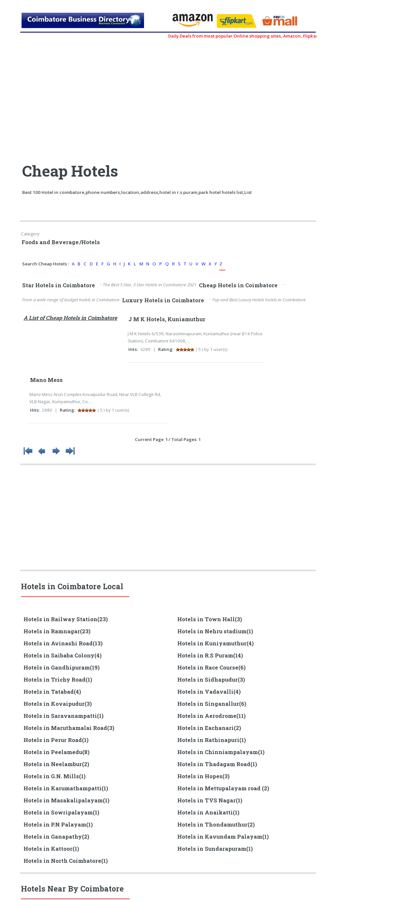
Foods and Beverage (50, 242)
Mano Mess (46, 380)
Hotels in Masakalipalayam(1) (66, 800)
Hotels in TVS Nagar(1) (209, 800)
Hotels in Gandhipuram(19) (62, 667)
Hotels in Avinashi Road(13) (63, 643)
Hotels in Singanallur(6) (211, 703)
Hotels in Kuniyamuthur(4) (215, 643)
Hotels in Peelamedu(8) (56, 752)
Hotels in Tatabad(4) (52, 691)
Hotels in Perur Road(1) (56, 740)
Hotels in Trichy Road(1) (58, 679)
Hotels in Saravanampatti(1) (64, 715)
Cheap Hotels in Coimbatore (238, 285)
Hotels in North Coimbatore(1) (66, 860)
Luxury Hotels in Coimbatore (163, 300)
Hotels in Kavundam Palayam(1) (223, 836)
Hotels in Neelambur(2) (56, 764)
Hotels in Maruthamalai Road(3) (69, 728)
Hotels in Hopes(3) (203, 776)
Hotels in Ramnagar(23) (57, 631)
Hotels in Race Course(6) (211, 667)
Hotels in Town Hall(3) (209, 619)
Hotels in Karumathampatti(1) (66, 788)
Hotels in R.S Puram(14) (210, 655)
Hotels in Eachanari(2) (209, 728)
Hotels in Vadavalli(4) (209, 691)
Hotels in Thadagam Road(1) (217, 764)
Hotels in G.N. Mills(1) (55, 776)
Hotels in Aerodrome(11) (211, 715)
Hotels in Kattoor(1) (51, 848)
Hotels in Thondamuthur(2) (216, 824)
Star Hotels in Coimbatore (58, 285)
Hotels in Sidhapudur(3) (211, 679)
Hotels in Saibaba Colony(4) (63, 655)
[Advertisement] (95, 98)
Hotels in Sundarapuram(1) (215, 848)
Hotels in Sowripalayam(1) (61, 812)
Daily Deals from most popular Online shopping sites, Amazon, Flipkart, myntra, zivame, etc (271, 36)
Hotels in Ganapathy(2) (56, 836)
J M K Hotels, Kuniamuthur (166, 319)
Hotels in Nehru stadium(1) (215, 631)
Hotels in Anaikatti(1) (208, 812)
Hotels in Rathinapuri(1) (211, 740)
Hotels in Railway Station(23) (66, 619)
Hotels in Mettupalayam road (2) (223, 788)
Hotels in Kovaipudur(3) (58, 703)
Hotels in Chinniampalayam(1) (221, 752)
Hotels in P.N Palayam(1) (58, 824)
